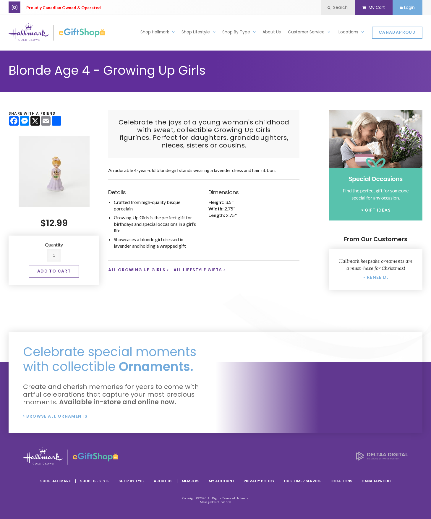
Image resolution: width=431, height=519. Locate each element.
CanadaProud (397, 34)
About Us (272, 33)
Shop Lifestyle (196, 33)
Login (406, 7)
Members (191, 481)
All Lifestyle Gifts (198, 270)
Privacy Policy (259, 481)
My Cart (371, 7)
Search (333, 7)
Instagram (14, 7)
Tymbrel (225, 502)
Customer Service (306, 33)
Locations (348, 33)
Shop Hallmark (154, 33)
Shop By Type (236, 33)
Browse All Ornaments (57, 416)
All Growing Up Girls (137, 270)
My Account (221, 481)
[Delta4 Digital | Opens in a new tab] (382, 458)
